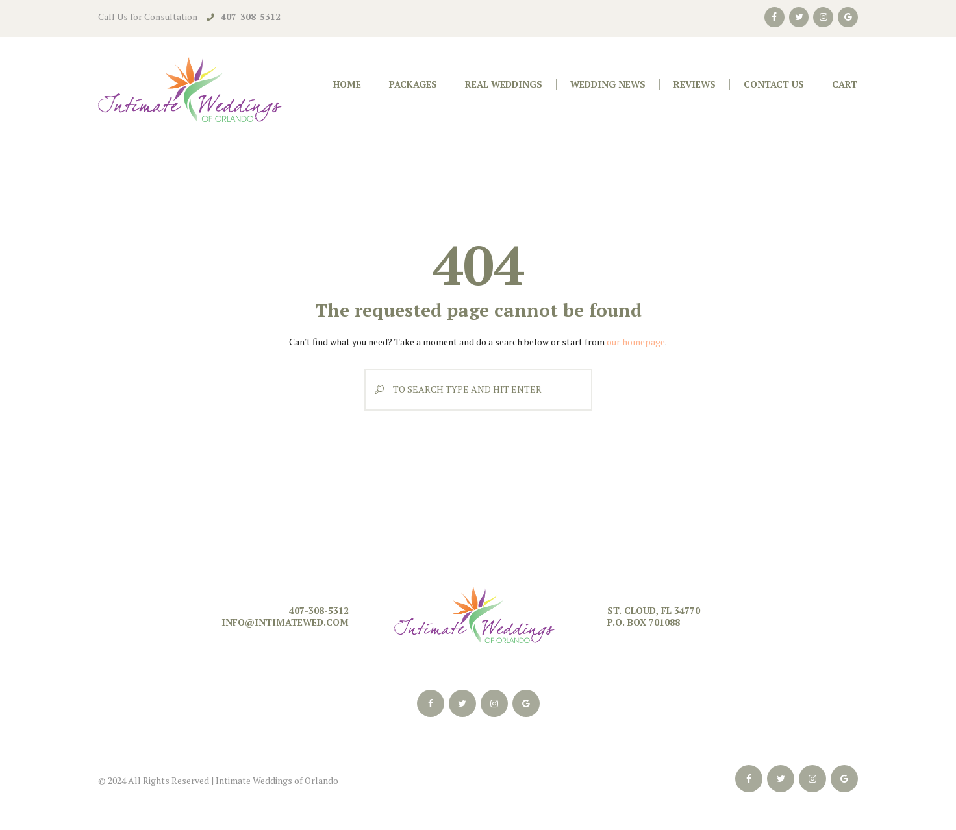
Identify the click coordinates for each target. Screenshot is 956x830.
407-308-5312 (251, 16)
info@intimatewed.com (285, 622)
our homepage (636, 342)
